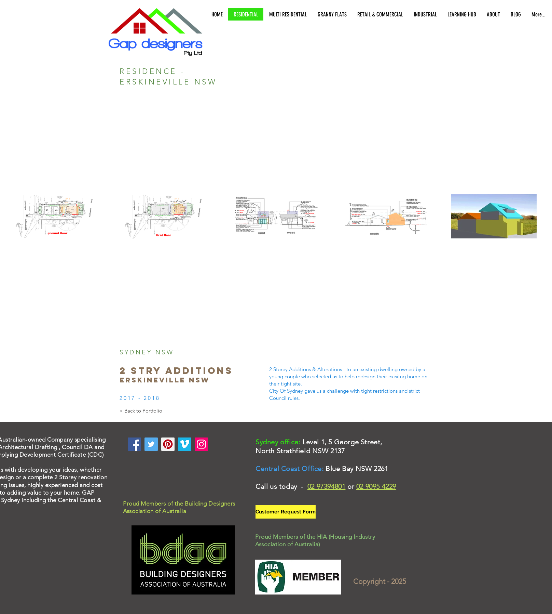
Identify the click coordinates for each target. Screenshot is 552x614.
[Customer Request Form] (286, 512)
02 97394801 (326, 486)
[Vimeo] (184, 444)
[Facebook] (134, 444)
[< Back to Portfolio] (141, 410)
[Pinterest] (168, 444)
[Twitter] (151, 444)
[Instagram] (201, 444)
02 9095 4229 (376, 486)
